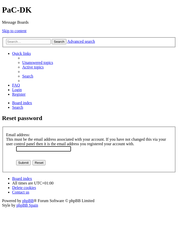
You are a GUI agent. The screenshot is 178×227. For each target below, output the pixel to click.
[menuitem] (37, 62)
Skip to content (14, 31)
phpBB (28, 201)
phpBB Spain (27, 205)
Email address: (18, 135)
